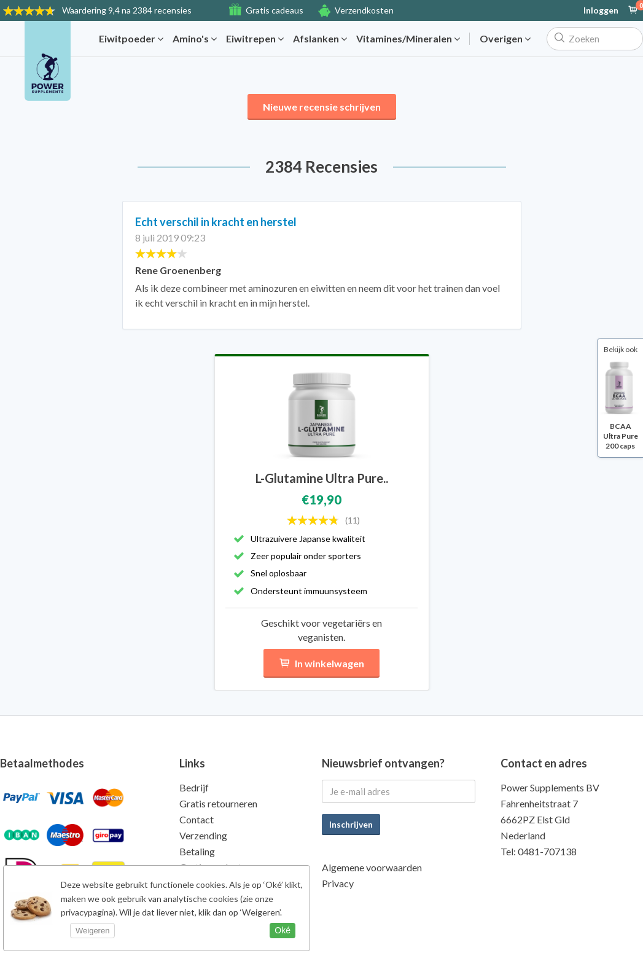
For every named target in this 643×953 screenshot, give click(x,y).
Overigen (505, 39)
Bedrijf (194, 787)
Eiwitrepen (255, 39)
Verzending (203, 835)
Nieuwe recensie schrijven (322, 106)
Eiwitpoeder (131, 39)
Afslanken (320, 39)
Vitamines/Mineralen (408, 39)
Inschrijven (351, 824)
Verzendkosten (364, 10)
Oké (282, 930)
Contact (196, 819)
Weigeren (92, 930)
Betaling (197, 851)
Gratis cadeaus (274, 10)
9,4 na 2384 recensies (127, 10)
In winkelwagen (321, 663)
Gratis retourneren (218, 803)
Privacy (338, 883)
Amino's (195, 39)
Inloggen (600, 10)
